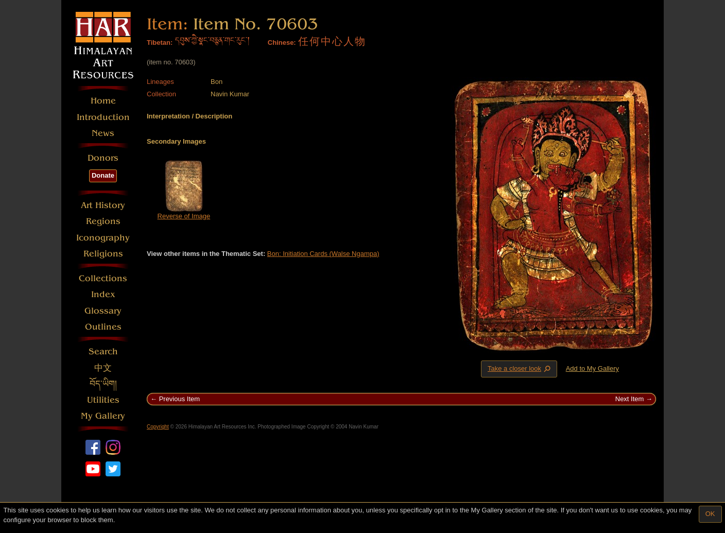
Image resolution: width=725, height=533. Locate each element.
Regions (103, 221)
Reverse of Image (184, 216)
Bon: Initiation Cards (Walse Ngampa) (323, 253)
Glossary (103, 311)
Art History (103, 205)
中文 (103, 368)
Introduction (103, 117)
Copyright (158, 426)
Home (103, 101)
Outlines (103, 327)
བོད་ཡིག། (103, 384)
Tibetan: (159, 42)
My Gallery (103, 416)
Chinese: (282, 42)
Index (103, 294)
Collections (103, 278)
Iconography (103, 238)
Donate (103, 175)
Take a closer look (520, 369)
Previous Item (179, 399)
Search (103, 351)
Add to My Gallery (592, 368)
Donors (103, 158)
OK (710, 514)
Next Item (629, 399)
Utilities (103, 400)
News (103, 133)
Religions (103, 254)
